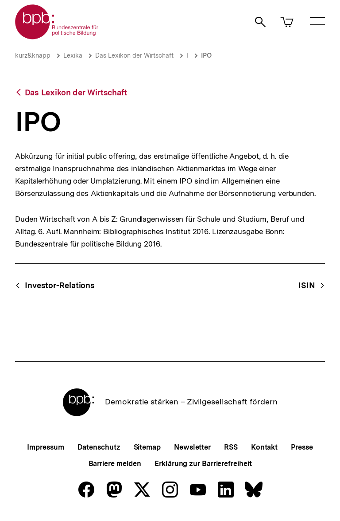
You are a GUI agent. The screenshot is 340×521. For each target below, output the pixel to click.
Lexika (72, 55)
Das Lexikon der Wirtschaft (134, 55)
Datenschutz (98, 447)
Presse (302, 447)
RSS (231, 447)
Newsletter (192, 447)
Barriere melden (115, 463)
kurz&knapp (32, 55)
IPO (206, 55)
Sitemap (147, 447)
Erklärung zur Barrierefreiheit (203, 463)
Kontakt (264, 447)
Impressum (45, 447)
